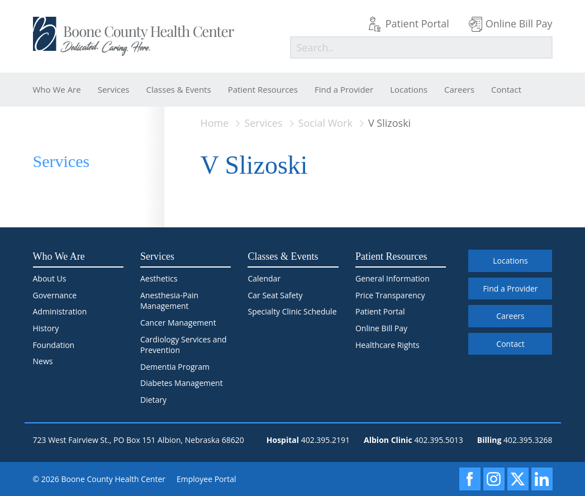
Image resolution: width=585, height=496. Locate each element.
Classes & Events (178, 89)
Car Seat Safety (275, 295)
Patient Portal (417, 23)
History (46, 328)
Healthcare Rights (387, 345)
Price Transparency (390, 295)
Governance (55, 295)
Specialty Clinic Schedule (292, 311)
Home (215, 123)
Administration (60, 311)
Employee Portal (206, 479)
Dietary (153, 399)
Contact (506, 89)
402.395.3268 (527, 440)
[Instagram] (494, 479)
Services (114, 89)
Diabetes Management (181, 383)
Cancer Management (178, 322)
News (43, 361)
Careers (459, 89)
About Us (49, 278)
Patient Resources (263, 89)
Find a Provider (344, 89)
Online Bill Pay (519, 23)
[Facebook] (470, 479)
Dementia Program (175, 366)
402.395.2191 (325, 440)
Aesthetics (159, 278)
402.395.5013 (438, 440)
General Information (392, 278)
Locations (408, 89)
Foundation (54, 345)
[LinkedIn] (542, 479)
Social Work (325, 123)
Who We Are (57, 89)
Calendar (264, 278)
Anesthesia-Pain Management (169, 301)
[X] (518, 479)
